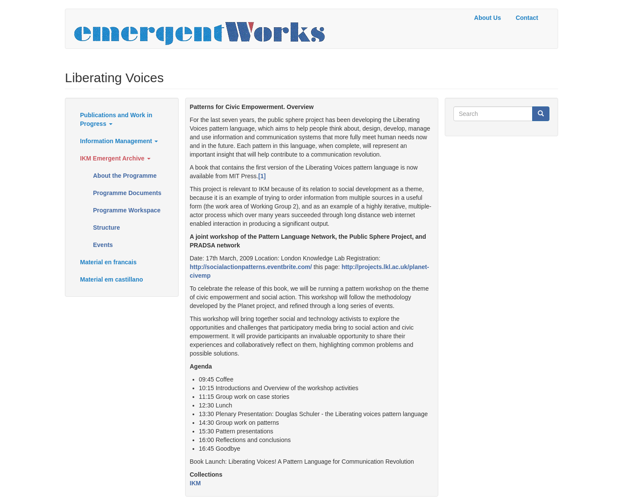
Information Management (119, 141)
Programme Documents (127, 192)
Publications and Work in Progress (116, 119)
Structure (106, 227)
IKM (195, 483)
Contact (527, 17)
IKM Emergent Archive (115, 158)
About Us (487, 17)
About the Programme (125, 175)
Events (103, 244)
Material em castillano (111, 279)
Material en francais (108, 262)
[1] (262, 176)
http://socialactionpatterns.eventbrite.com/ (251, 266)
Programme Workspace (127, 210)
